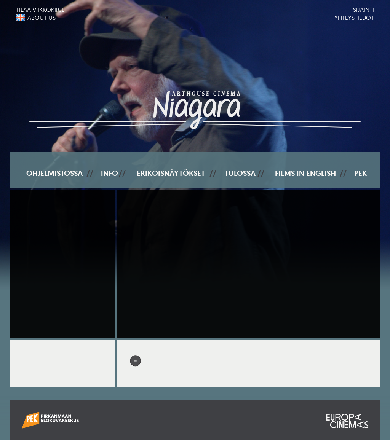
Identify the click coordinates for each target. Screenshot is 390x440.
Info (109, 173)
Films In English (305, 173)
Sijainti (363, 9)
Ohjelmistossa (54, 173)
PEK (360, 173)
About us (41, 17)
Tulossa (240, 173)
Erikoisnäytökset (171, 173)
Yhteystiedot (354, 17)
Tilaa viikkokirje (40, 9)
